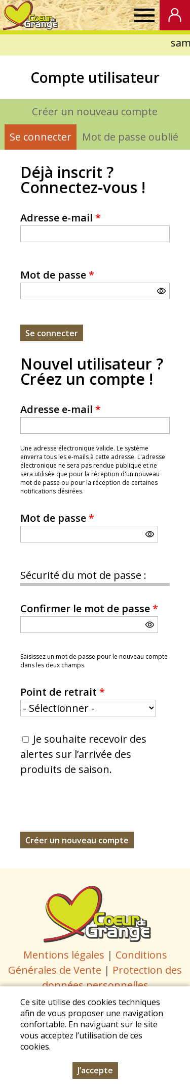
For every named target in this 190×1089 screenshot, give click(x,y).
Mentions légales (63, 955)
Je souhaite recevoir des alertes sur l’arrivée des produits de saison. (83, 754)
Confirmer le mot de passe (89, 608)
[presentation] (97, 812)
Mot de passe (57, 275)
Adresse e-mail (60, 217)
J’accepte (95, 1070)
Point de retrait (62, 692)
